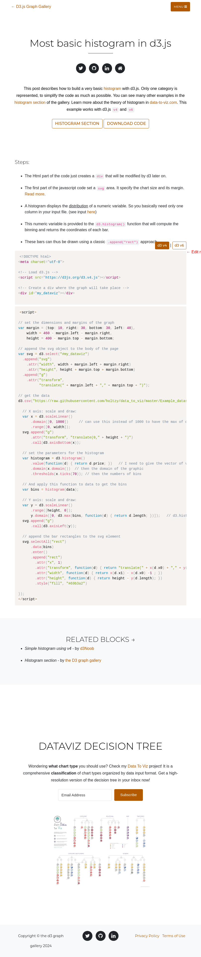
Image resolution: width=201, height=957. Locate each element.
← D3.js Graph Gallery (31, 6)
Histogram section (77, 123)
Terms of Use (173, 936)
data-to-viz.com (163, 102)
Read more (34, 194)
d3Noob (87, 648)
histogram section (29, 102)
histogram (112, 88)
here (91, 212)
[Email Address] (85, 795)
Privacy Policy (147, 936)
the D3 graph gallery (83, 660)
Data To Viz (138, 766)
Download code (126, 123)
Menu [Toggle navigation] (180, 6)
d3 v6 (179, 245)
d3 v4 (162, 245)
